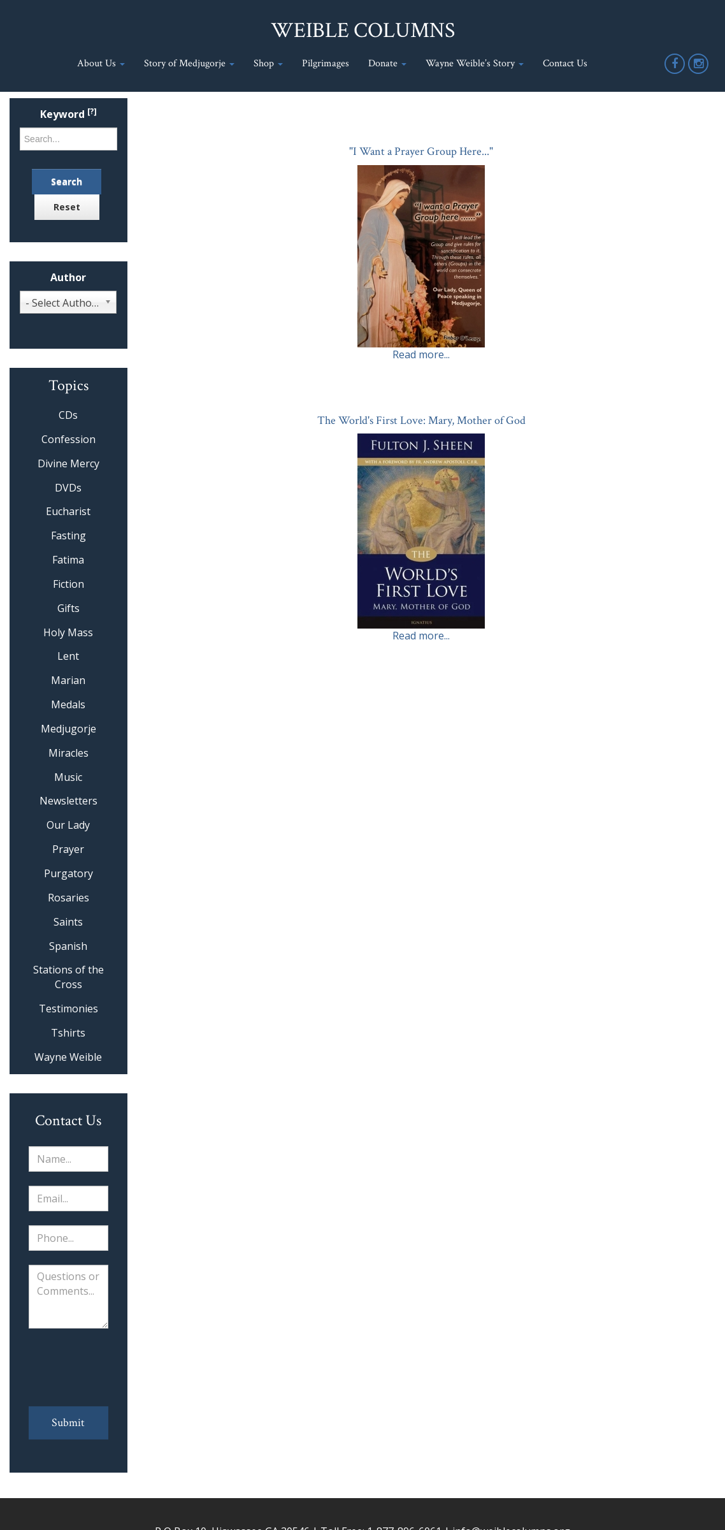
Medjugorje (68, 729)
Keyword (68, 114)
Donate (387, 63)
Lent (68, 656)
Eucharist (68, 511)
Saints (68, 922)
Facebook (675, 73)
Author (68, 277)
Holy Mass (68, 632)
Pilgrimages (325, 63)
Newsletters (68, 801)
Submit (68, 1422)
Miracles (68, 753)
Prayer (68, 849)
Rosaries (68, 898)
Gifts (68, 608)
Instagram (698, 73)
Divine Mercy (68, 463)
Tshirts (68, 1033)
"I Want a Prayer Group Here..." (421, 151)
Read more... (421, 354)
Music (68, 777)
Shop (268, 63)
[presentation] (68, 1367)
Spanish (68, 946)
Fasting (68, 535)
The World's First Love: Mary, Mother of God (421, 420)
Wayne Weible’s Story (475, 63)
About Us (101, 63)
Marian (68, 680)
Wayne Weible (68, 1057)
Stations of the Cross (68, 977)
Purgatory (68, 873)
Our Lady (68, 825)
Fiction (68, 584)
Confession (68, 439)
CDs (68, 415)
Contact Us (565, 63)
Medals (68, 704)
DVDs (68, 488)
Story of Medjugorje (189, 63)
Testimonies (68, 1009)
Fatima (68, 560)
